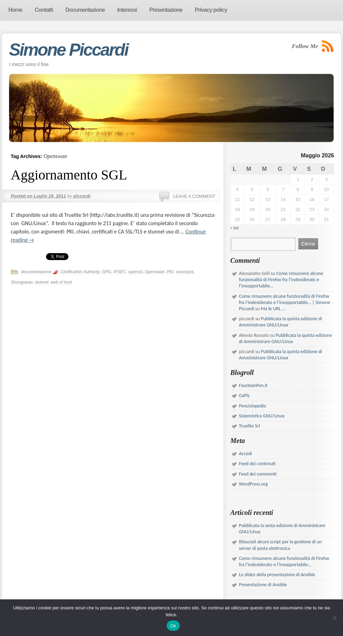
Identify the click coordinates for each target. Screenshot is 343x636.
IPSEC (119, 271)
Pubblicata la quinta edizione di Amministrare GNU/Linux (280, 322)
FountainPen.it (253, 385)
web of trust (61, 282)
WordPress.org (253, 484)
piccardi (82, 196)
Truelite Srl (249, 426)
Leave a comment (194, 196)
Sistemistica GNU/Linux (262, 416)
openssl (135, 271)
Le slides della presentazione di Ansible (277, 575)
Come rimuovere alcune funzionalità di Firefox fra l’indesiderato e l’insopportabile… (281, 279)
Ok (173, 625)
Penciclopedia (252, 406)
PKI (170, 271)
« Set (234, 227)
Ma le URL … (273, 309)
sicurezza (185, 271)
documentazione (36, 271)
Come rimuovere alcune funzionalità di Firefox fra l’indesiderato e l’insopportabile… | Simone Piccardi (284, 302)
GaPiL (244, 395)
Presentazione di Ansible (263, 585)
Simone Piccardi (68, 49)
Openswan (155, 271)
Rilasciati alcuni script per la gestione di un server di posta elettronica (280, 545)
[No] (334, 617)
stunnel (41, 282)
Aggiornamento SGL (69, 175)
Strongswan (22, 282)
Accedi (245, 454)
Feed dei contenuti (257, 464)
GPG (106, 271)
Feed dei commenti (258, 474)
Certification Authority (80, 271)
